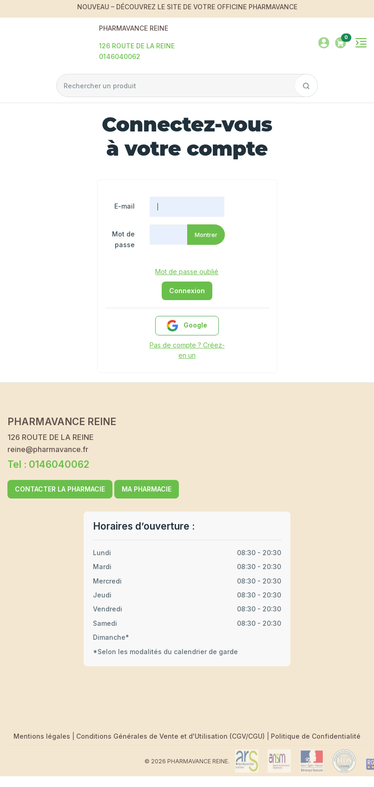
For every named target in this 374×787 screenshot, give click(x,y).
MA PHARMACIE (146, 489)
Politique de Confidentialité (316, 736)
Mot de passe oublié (186, 271)
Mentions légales (42, 736)
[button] (340, 42)
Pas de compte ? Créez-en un (187, 350)
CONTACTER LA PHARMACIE (60, 489)
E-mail (124, 206)
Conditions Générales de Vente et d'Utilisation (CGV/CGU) (171, 736)
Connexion (187, 291)
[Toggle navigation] (361, 42)
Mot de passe (123, 239)
